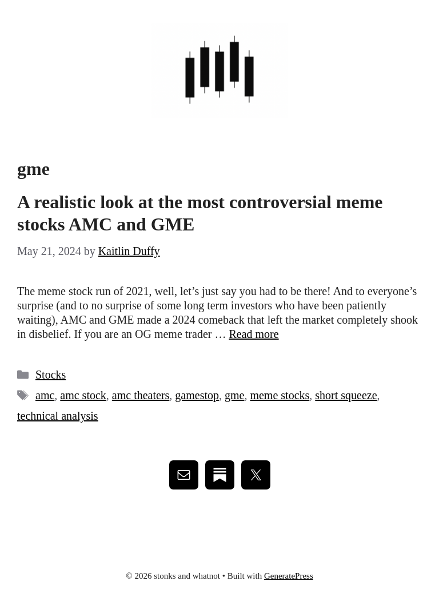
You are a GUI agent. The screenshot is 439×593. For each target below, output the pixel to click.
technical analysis (57, 415)
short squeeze (346, 395)
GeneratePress (288, 575)
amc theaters (141, 395)
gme (234, 395)
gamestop (197, 395)
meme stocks (279, 395)
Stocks (50, 374)
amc (44, 395)
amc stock (83, 395)
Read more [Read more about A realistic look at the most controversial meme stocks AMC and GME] (253, 334)
